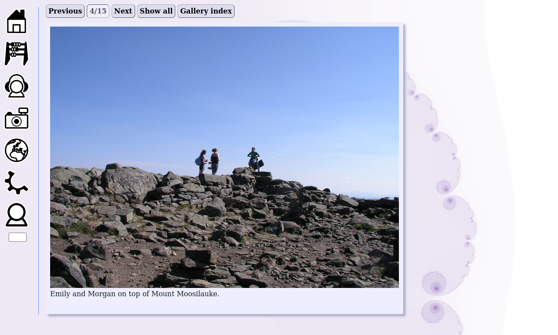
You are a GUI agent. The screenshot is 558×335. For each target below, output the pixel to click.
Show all (156, 11)
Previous (65, 11)
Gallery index (205, 11)
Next (123, 11)
